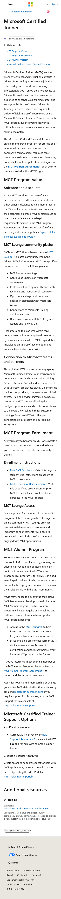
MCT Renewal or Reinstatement (28, 484)
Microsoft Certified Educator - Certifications (26, 808)
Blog (9, 875)
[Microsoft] (30, 4)
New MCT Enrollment (22, 470)
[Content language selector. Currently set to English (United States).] (21, 847)
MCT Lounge (33, 626)
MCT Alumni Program (17, 59)
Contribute (22, 875)
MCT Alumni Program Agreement (23, 670)
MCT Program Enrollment (19, 55)
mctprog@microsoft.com (28, 691)
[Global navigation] (3, 4)
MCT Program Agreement (23, 166)
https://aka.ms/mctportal (18, 776)
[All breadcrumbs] (7, 11)
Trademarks (29, 884)
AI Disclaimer (13, 870)
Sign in (55, 4)
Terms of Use (13, 884)
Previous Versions (32, 870)
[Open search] (47, 4)
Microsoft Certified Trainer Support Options (28, 64)
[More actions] (54, 11)
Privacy (35, 875)
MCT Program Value (17, 51)
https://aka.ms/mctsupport (19, 705)
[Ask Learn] (48, 11)
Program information (21, 11)
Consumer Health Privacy (19, 879)
